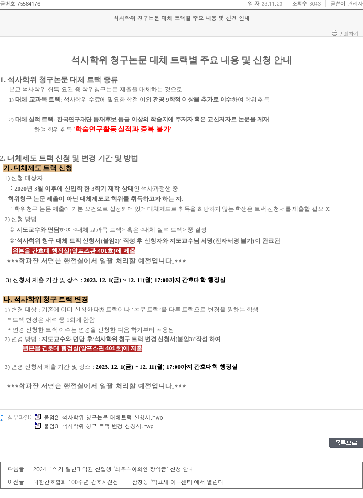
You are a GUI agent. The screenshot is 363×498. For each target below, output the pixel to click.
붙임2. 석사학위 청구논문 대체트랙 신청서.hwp (98, 417)
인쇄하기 (348, 33)
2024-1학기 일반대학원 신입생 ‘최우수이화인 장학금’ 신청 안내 (113, 469)
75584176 (28, 3)
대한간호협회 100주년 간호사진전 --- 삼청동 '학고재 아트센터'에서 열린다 (128, 482)
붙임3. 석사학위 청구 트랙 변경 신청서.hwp (94, 426)
